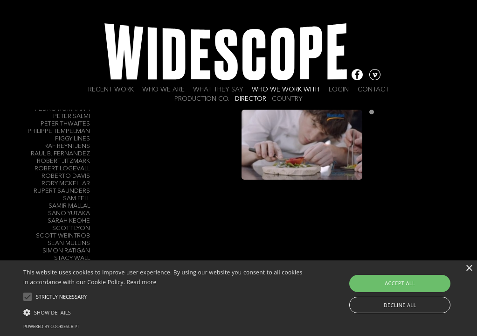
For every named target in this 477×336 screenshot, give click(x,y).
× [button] (468, 268)
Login (339, 89)
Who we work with (285, 89)
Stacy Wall (72, 258)
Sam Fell (76, 199)
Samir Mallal (69, 206)
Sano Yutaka (69, 213)
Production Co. (201, 99)
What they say (218, 89)
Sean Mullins (69, 243)
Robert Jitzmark (63, 161)
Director (250, 99)
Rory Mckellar (65, 184)
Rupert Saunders (62, 191)
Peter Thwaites (65, 124)
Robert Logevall (62, 169)
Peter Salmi (71, 116)
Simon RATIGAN (66, 251)
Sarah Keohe (69, 221)
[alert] (238, 298)
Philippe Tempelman (59, 131)
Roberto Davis (65, 176)
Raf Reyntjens (67, 146)
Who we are (163, 89)
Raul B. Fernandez (60, 154)
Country (287, 99)
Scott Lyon (71, 228)
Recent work (111, 89)
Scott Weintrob (63, 236)
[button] (163, 312)
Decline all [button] (400, 304)
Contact (373, 89)
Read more (142, 282)
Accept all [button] (400, 283)
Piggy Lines (72, 139)
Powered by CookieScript (51, 326)
